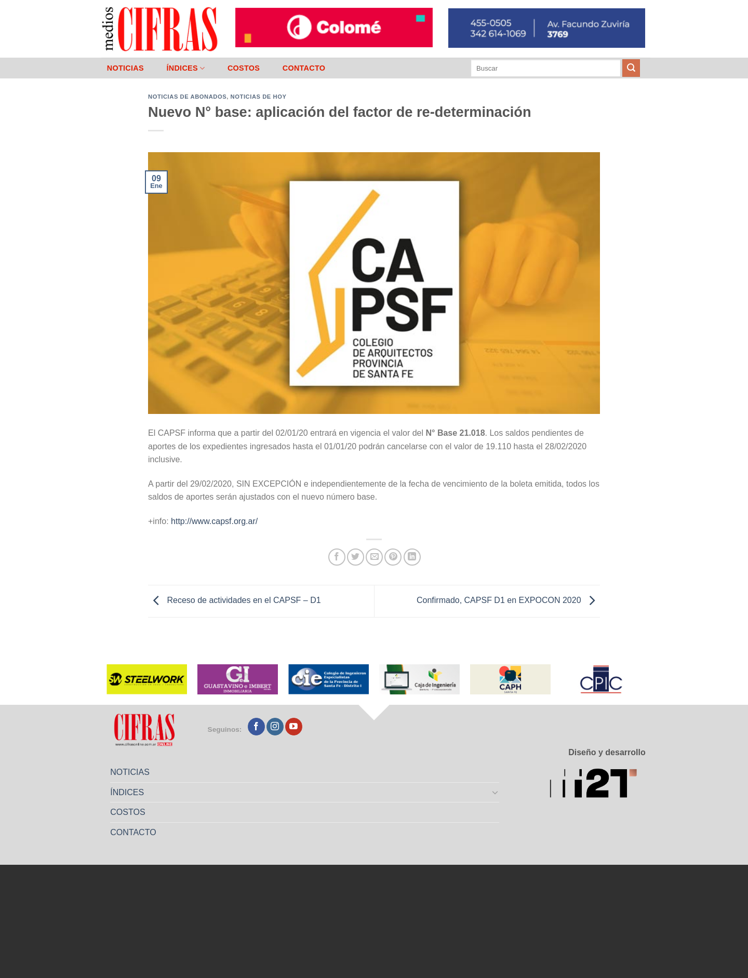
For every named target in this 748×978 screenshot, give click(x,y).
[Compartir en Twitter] (355, 557)
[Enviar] (631, 68)
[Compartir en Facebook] (336, 557)
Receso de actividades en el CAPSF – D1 (234, 600)
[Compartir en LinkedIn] (412, 557)
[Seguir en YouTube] (293, 726)
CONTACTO (304, 68)
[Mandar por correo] (374, 557)
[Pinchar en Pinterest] (393, 557)
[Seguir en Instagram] (275, 726)
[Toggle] (495, 792)
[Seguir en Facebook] (256, 726)
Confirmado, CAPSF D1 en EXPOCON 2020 (508, 600)
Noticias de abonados (187, 96)
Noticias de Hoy (259, 96)
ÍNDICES (185, 68)
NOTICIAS (125, 68)
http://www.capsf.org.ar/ (214, 521)
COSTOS (244, 68)
